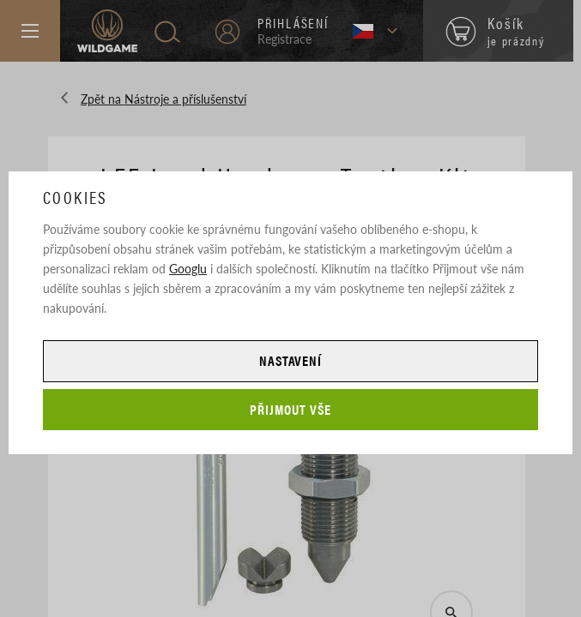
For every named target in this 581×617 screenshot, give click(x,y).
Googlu (188, 268)
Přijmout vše (290, 409)
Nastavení (291, 360)
